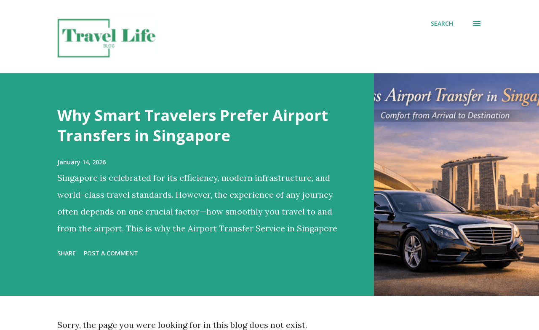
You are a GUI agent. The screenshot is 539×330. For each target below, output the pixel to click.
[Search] (442, 24)
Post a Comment (111, 253)
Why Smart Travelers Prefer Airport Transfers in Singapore (192, 125)
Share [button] (66, 253)
